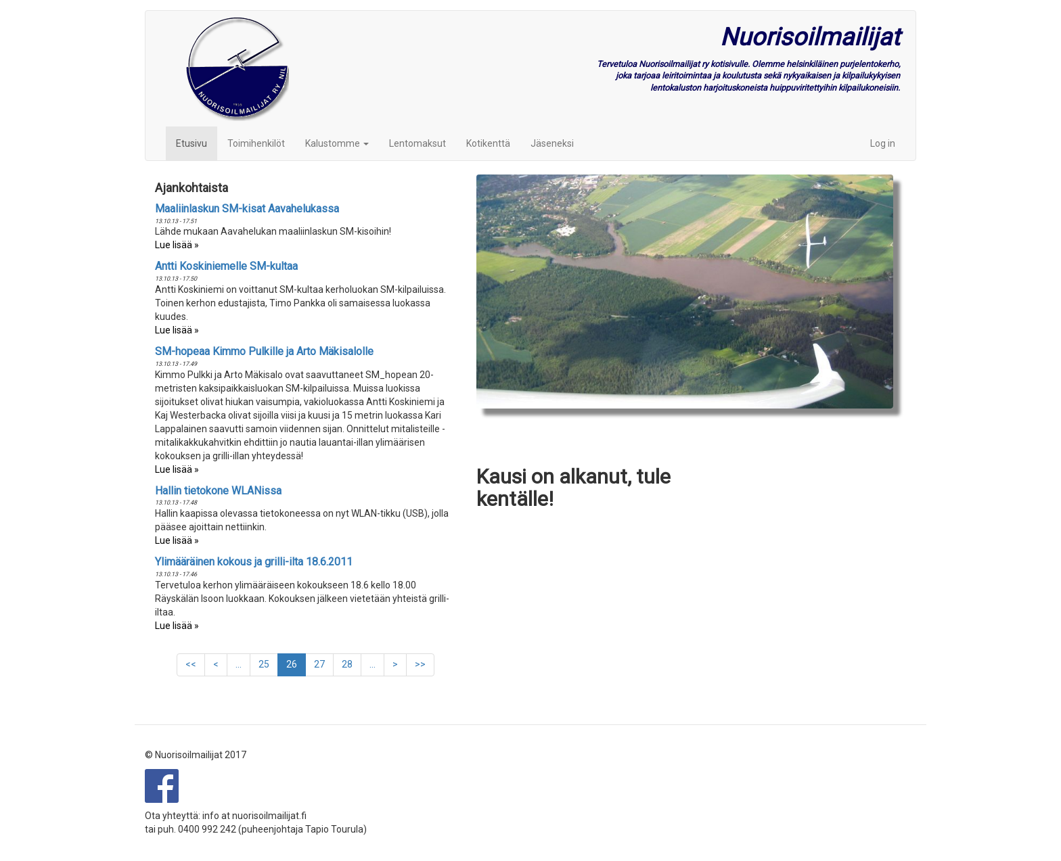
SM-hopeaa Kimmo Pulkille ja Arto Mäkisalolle (264, 351)
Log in (882, 143)
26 (296, 667)
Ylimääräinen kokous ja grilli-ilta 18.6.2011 (254, 561)
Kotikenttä (488, 143)
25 (268, 664)
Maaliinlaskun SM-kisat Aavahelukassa (247, 208)
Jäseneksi (552, 143)
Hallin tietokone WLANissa (218, 490)
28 (351, 664)
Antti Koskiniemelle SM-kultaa (226, 266)
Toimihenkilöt (256, 143)
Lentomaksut (417, 143)
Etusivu (191, 143)
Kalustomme (337, 143)
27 (324, 664)
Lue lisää (173, 244)
